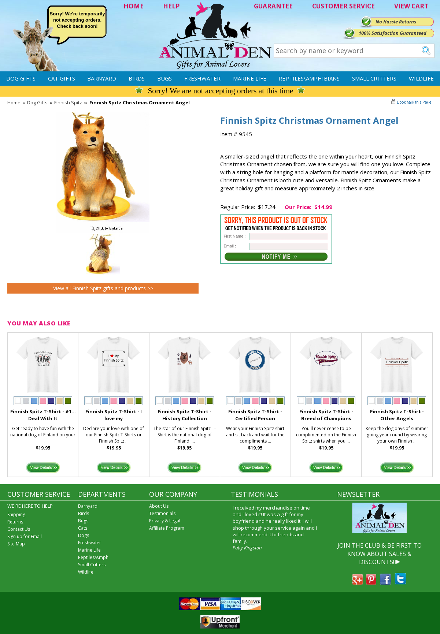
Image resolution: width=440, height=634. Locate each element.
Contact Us (18, 529)
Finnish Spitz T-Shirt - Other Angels (397, 415)
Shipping (16, 514)
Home (14, 102)
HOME (133, 6)
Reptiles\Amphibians (309, 78)
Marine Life (249, 78)
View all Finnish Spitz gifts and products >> (103, 288)
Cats (82, 528)
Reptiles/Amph (93, 557)
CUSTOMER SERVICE (343, 6)
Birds (137, 78)
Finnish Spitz (68, 102)
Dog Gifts (21, 78)
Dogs (83, 535)
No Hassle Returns (396, 21)
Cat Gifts (61, 78)
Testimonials (162, 513)
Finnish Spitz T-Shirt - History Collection (184, 415)
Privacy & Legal (164, 521)
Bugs (164, 78)
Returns (15, 522)
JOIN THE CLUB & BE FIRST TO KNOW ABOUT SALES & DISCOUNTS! (379, 553)
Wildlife (421, 78)
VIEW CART (411, 6)
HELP (171, 6)
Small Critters (374, 78)
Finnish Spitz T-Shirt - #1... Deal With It (43, 415)
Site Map (16, 544)
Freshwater (202, 78)
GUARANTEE (273, 6)
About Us (159, 506)
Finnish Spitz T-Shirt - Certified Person (255, 415)
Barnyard (101, 78)
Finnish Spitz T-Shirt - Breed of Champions (326, 415)
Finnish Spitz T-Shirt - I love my (113, 415)
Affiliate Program (166, 528)
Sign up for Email (24, 536)
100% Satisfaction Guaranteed (392, 33)
